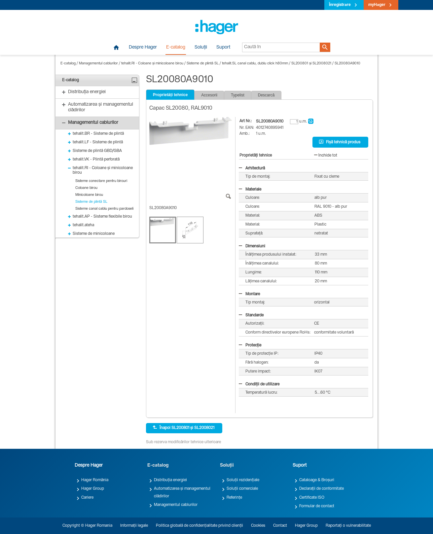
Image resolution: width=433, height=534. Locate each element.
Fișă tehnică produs (339, 142)
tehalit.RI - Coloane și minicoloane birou (152, 63)
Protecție (250, 345)
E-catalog (175, 47)
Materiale (250, 190)
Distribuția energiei (170, 480)
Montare (249, 294)
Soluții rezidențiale (243, 480)
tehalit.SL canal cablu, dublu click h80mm (255, 63)
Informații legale (134, 526)
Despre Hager (143, 47)
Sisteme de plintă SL (203, 63)
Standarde (251, 315)
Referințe (234, 498)
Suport (223, 47)
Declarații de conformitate (321, 489)
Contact (280, 526)
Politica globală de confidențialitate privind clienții (199, 526)
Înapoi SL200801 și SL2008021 (183, 427)
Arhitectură (252, 168)
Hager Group (92, 489)
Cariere (87, 498)
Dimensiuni (252, 246)
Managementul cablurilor (98, 63)
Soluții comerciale (242, 489)
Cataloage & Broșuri (316, 480)
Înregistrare (340, 5)
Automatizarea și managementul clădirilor (182, 492)
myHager (376, 5)
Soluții (201, 47)
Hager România (94, 480)
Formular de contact (316, 506)
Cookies (258, 526)
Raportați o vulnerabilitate (348, 526)
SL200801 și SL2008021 (311, 63)
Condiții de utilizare (259, 384)
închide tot (325, 156)
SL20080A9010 (347, 63)
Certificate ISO (311, 498)
